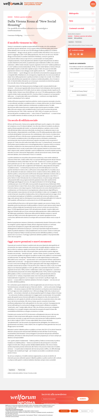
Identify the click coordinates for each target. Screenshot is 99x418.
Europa (25, 373)
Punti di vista (21, 370)
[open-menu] (93, 4)
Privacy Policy (83, 91)
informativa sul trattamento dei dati (14, 409)
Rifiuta (74, 411)
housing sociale (32, 373)
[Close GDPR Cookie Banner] (91, 411)
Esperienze (12, 370)
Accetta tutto (64, 411)
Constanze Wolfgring (15, 35)
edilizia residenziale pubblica (15, 373)
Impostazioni (84, 411)
